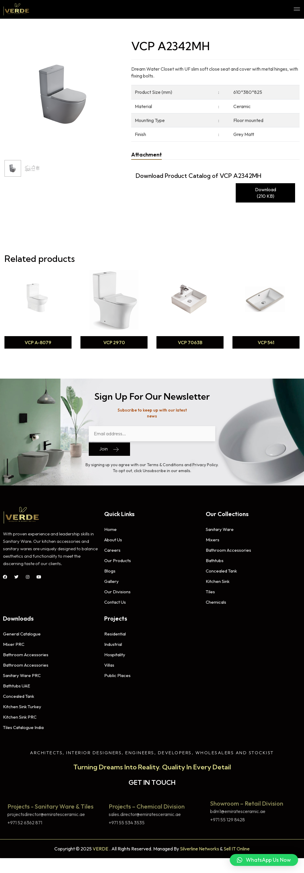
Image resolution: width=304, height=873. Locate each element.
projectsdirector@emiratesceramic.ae (46, 813)
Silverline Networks (199, 847)
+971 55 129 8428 (227, 818)
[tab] (146, 154)
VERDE (100, 847)
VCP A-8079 (38, 342)
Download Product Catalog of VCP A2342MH (198, 175)
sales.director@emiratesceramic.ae (145, 813)
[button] (264, 860)
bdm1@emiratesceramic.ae (237, 810)
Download (265, 193)
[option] (38, 310)
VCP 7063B (190, 342)
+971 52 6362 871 (24, 821)
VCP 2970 (114, 342)
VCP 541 (266, 342)
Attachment (146, 154)
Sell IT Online (237, 847)
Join (109, 448)
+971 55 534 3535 (127, 821)
